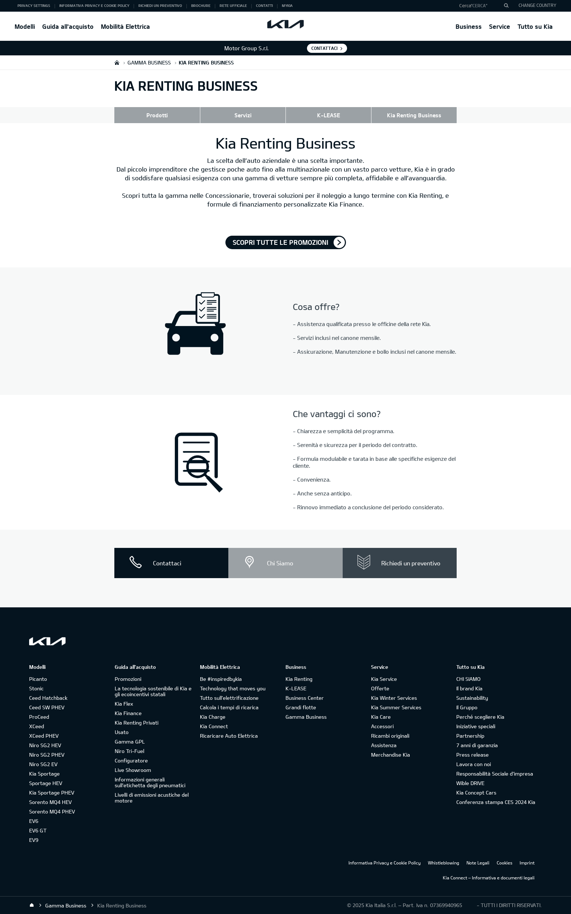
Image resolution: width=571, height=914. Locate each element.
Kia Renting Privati (136, 722)
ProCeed (39, 717)
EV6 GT (38, 830)
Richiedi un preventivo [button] (160, 5)
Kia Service (384, 679)
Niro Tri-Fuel (129, 751)
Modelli (25, 26)
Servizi (243, 115)
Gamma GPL (130, 741)
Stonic (36, 688)
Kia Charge (212, 717)
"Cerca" (479, 5)
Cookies (504, 862)
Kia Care (381, 717)
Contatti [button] (264, 5)
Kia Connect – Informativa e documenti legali (489, 877)
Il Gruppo (466, 707)
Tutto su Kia (535, 26)
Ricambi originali (390, 736)
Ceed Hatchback (48, 698)
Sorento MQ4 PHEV (52, 811)
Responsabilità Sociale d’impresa (494, 773)
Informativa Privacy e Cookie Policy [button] (94, 5)
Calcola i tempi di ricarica (229, 707)
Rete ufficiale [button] (233, 5)
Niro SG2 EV (43, 764)
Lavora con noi (473, 764)
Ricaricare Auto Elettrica (229, 736)
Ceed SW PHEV (46, 707)
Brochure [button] (200, 5)
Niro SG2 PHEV (46, 755)
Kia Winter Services (394, 698)
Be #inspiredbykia (221, 679)
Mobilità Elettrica (125, 26)
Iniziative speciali (475, 726)
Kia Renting (299, 679)
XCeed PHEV (44, 736)
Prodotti (157, 115)
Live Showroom (133, 770)
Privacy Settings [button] (33, 5)
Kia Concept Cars (476, 792)
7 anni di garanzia (477, 745)
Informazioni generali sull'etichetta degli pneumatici (150, 782)
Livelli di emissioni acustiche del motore (152, 798)
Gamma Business (306, 717)
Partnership (470, 736)
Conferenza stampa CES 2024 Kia (495, 802)
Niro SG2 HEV (45, 745)
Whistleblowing (443, 862)
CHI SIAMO (468, 679)
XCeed (36, 726)
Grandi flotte (301, 707)
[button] (481, 6)
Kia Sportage (44, 773)
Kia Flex (124, 704)
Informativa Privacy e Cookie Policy (384, 862)
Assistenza (384, 745)
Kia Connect (214, 726)
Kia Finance (128, 713)
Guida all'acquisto (68, 26)
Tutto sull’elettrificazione (229, 698)
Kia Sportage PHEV (51, 792)
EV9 (33, 840)
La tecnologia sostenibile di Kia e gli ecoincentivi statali (153, 691)
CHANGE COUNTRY (537, 5)
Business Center (305, 698)
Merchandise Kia (390, 755)
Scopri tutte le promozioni (280, 242)
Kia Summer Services (396, 707)
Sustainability (472, 698)
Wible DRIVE (470, 783)
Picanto (38, 679)
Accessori (382, 726)
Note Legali (477, 862)
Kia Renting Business (414, 115)
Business (469, 26)
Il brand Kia (469, 688)
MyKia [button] (287, 5)
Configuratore (131, 760)
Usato (122, 732)
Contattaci (324, 48)
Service (499, 26)
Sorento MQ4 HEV (50, 802)
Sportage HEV (45, 783)
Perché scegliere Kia (480, 717)
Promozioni (128, 679)
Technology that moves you (232, 688)
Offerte (380, 688)
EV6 (33, 821)
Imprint (527, 862)
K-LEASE (328, 115)
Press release (472, 755)
